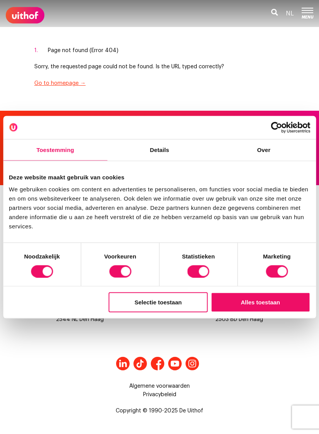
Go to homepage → (60, 83)
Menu (307, 13)
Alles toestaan (260, 302)
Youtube (175, 363)
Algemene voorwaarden (159, 386)
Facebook (157, 363)
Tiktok (140, 363)
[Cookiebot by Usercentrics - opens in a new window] (276, 127)
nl (290, 13)
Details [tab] (159, 149)
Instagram (192, 363)
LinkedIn (123, 363)
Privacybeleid (159, 394)
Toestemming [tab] (55, 149)
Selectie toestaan (158, 302)
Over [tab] (264, 149)
